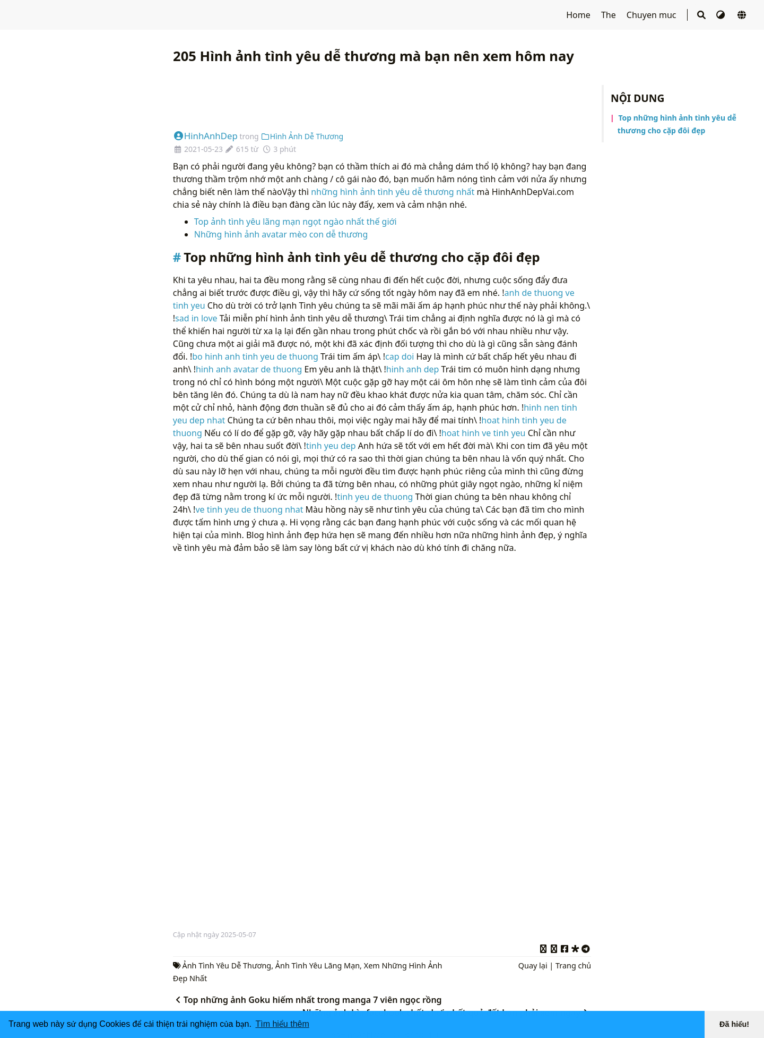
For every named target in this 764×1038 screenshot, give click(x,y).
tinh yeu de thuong (375, 497)
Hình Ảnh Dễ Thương (302, 136)
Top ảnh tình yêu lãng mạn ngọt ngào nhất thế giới (295, 221)
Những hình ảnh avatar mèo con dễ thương (281, 234)
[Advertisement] (382, 98)
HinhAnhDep (205, 136)
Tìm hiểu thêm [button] (282, 1023)
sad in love (196, 318)
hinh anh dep (412, 369)
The (609, 15)
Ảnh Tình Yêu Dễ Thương (227, 965)
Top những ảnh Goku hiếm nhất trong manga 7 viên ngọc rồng (307, 1000)
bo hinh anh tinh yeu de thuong (255, 356)
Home (579, 15)
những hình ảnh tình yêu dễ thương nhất (392, 192)
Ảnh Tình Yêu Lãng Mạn (317, 965)
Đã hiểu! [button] (734, 1024)
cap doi (399, 356)
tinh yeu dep (331, 446)
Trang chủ (573, 965)
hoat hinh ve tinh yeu (483, 433)
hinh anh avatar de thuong (249, 369)
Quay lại (533, 965)
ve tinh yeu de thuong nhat (249, 509)
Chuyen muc (653, 15)
